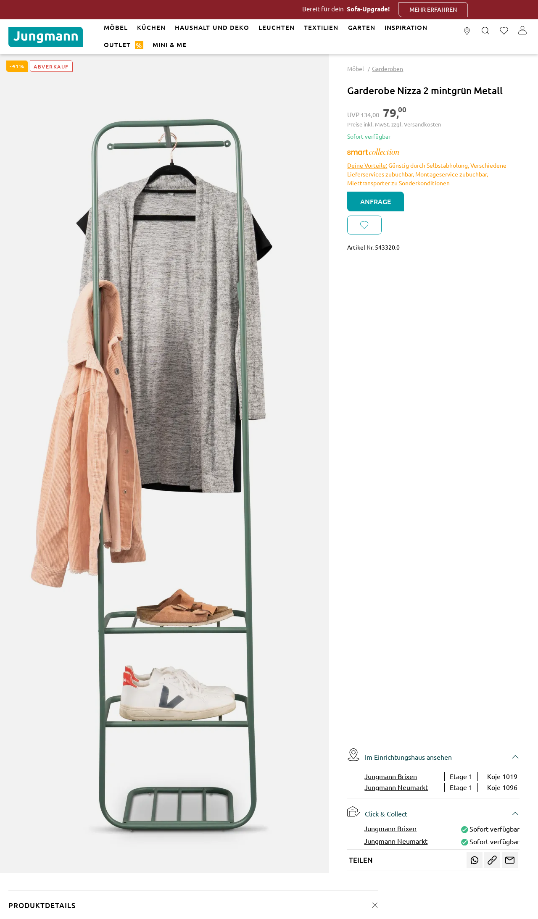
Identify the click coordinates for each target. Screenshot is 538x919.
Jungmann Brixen (390, 776)
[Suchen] (485, 31)
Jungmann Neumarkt (396, 787)
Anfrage (375, 201)
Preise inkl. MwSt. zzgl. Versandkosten (394, 124)
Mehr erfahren (446, 9)
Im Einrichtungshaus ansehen (399, 754)
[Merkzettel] (504, 31)
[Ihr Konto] (522, 31)
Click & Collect (377, 811)
